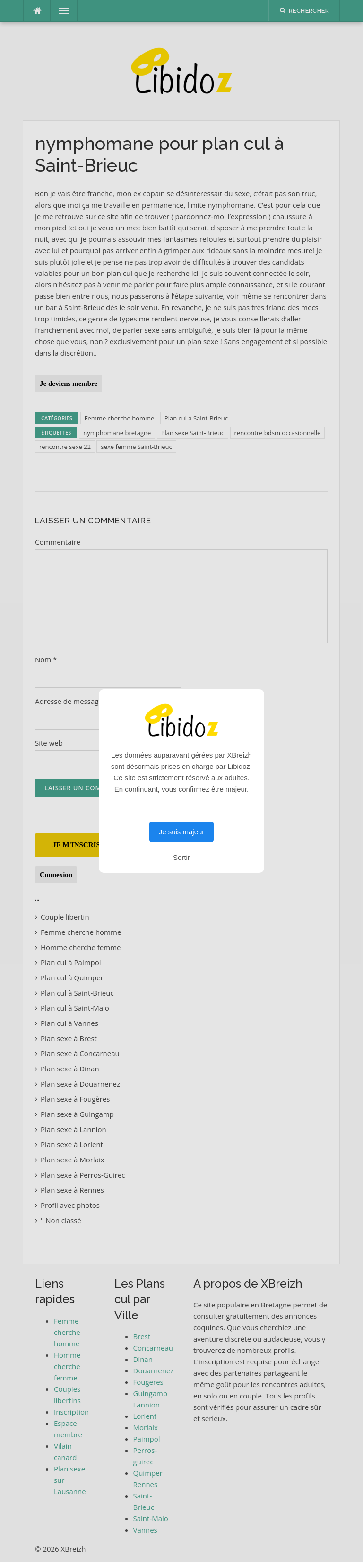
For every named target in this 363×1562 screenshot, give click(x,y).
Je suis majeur (182, 832)
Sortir (181, 857)
